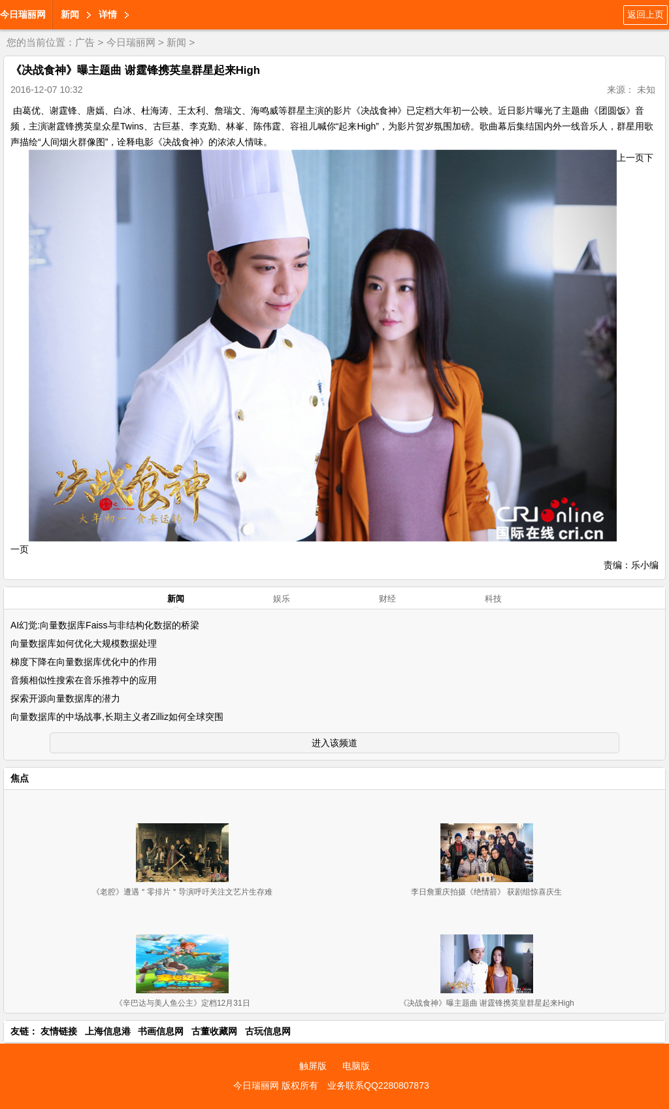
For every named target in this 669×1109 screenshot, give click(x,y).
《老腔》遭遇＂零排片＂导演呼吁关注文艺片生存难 (182, 891)
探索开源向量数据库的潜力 (65, 698)
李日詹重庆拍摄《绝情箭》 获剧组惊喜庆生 (486, 891)
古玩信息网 (268, 1031)
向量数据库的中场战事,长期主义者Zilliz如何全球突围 (116, 716)
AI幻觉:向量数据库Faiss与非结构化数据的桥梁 (104, 625)
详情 (108, 14)
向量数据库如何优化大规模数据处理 (83, 643)
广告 (85, 42)
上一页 (630, 157)
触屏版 (313, 1066)
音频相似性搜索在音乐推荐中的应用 (83, 680)
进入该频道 (334, 743)
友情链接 (59, 1031)
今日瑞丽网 (23, 14)
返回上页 (645, 14)
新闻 (70, 14)
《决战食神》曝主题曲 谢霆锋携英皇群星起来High (486, 1003)
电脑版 (356, 1066)
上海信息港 (108, 1031)
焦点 (19, 778)
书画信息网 (161, 1031)
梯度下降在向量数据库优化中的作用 (83, 662)
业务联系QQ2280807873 (378, 1085)
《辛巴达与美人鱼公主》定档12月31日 (182, 1003)
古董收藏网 (214, 1031)
